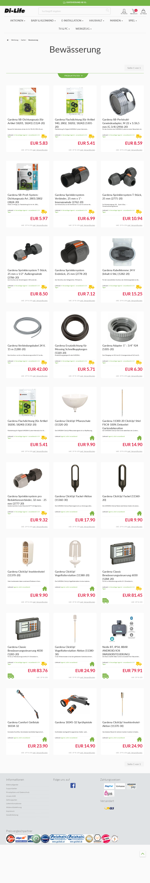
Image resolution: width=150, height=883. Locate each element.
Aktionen (17, 20)
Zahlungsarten (11, 800)
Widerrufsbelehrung (14, 807)
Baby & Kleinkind (43, 20)
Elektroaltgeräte (12, 785)
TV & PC (64, 28)
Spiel (133, 20)
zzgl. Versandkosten (40, 150)
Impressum (10, 811)
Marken (116, 20)
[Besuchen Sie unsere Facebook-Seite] (74, 786)
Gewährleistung (12, 815)
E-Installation (72, 20)
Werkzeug (84, 28)
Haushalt (96, 20)
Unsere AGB (11, 796)
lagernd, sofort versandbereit (69, 436)
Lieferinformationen (13, 804)
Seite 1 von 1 (134, 67)
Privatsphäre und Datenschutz (17, 792)
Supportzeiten (11, 788)
